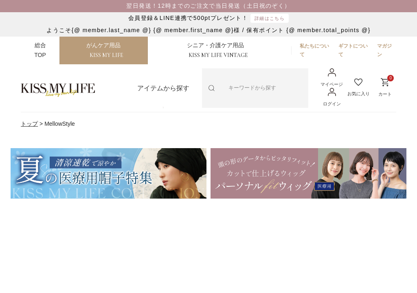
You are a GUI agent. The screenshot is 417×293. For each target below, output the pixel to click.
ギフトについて (353, 50)
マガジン (384, 50)
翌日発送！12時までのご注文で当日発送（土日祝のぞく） (208, 5)
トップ (29, 123)
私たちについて (314, 50)
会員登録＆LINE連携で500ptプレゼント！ (208, 18)
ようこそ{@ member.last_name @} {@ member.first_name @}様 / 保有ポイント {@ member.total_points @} (208, 30)
